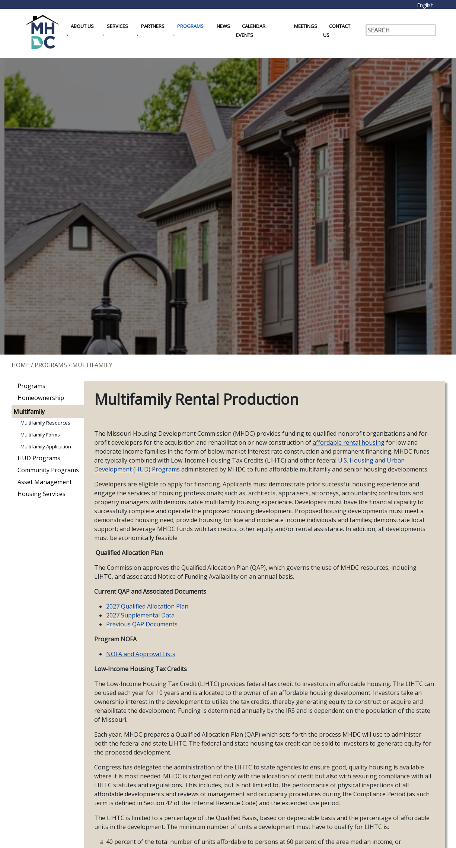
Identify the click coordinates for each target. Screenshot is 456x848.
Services (117, 26)
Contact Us (336, 30)
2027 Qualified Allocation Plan (147, 606)
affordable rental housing (349, 442)
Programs (190, 26)
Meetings (305, 26)
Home (20, 365)
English (425, 5)
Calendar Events (250, 30)
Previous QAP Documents (142, 624)
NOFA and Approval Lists (140, 654)
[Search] (401, 30)
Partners (153, 26)
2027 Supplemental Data (140, 615)
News (223, 26)
